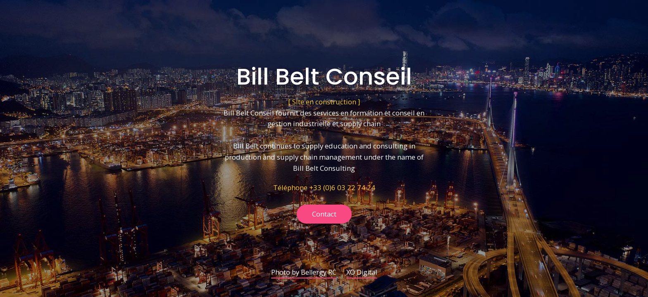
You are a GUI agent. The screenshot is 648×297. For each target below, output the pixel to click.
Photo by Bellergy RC (303, 273)
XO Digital (361, 273)
